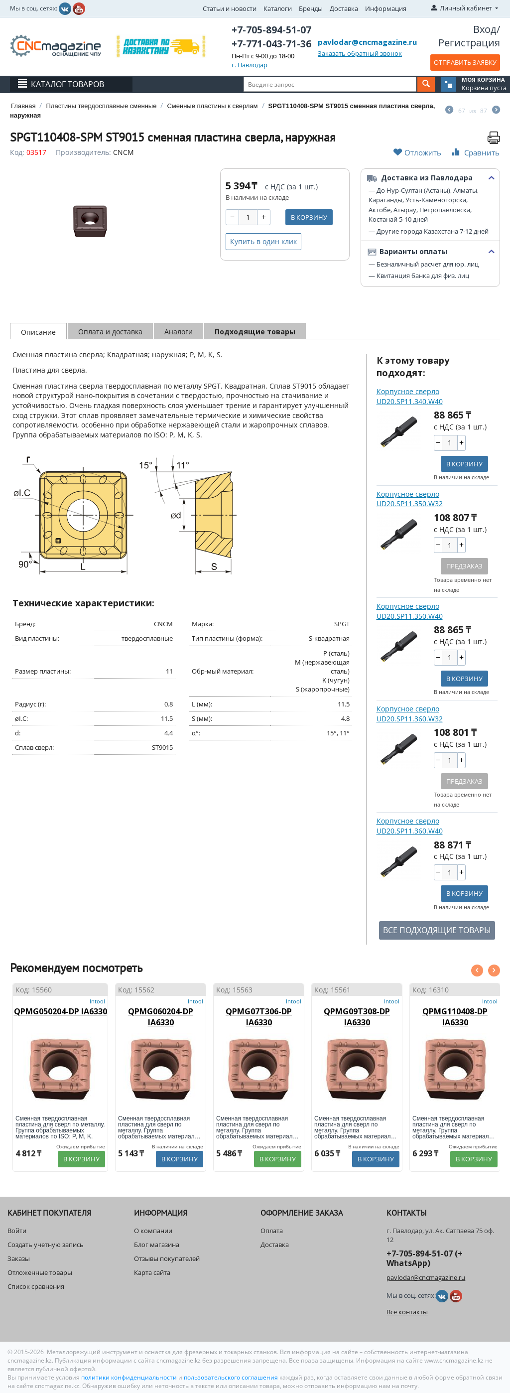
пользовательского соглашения (231, 1377)
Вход (485, 29)
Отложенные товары (39, 1272)
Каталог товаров (67, 84)
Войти (16, 1230)
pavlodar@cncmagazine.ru (367, 42)
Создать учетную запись (45, 1244)
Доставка (344, 8)
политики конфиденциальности (129, 1377)
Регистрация (469, 42)
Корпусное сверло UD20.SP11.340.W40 (410, 396)
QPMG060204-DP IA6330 (160, 1017)
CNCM (123, 152)
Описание (38, 332)
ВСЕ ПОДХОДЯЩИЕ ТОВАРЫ (437, 930)
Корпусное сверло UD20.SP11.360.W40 (410, 826)
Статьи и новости (229, 8)
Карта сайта (152, 1272)
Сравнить (475, 152)
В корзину (309, 217)
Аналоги (178, 331)
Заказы (18, 1258)
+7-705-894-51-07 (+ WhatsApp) (424, 1258)
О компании (153, 1230)
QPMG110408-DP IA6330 (455, 1017)
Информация (385, 8)
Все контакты (407, 1311)
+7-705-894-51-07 (271, 29)
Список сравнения (35, 1286)
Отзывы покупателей (167, 1258)
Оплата (271, 1230)
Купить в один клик (263, 241)
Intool (97, 1001)
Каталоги (277, 8)
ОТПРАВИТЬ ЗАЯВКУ (465, 62)
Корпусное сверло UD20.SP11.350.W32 (410, 499)
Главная (23, 106)
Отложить (417, 152)
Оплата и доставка (110, 331)
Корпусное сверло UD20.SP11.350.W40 (410, 611)
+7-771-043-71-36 (271, 43)
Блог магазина (156, 1244)
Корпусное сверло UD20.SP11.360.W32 (410, 713)
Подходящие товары (255, 331)
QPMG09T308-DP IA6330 (357, 1017)
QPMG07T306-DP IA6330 (259, 1017)
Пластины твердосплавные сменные (101, 106)
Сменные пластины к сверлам (212, 106)
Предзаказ (464, 565)
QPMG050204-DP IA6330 (60, 1011)
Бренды (311, 8)
